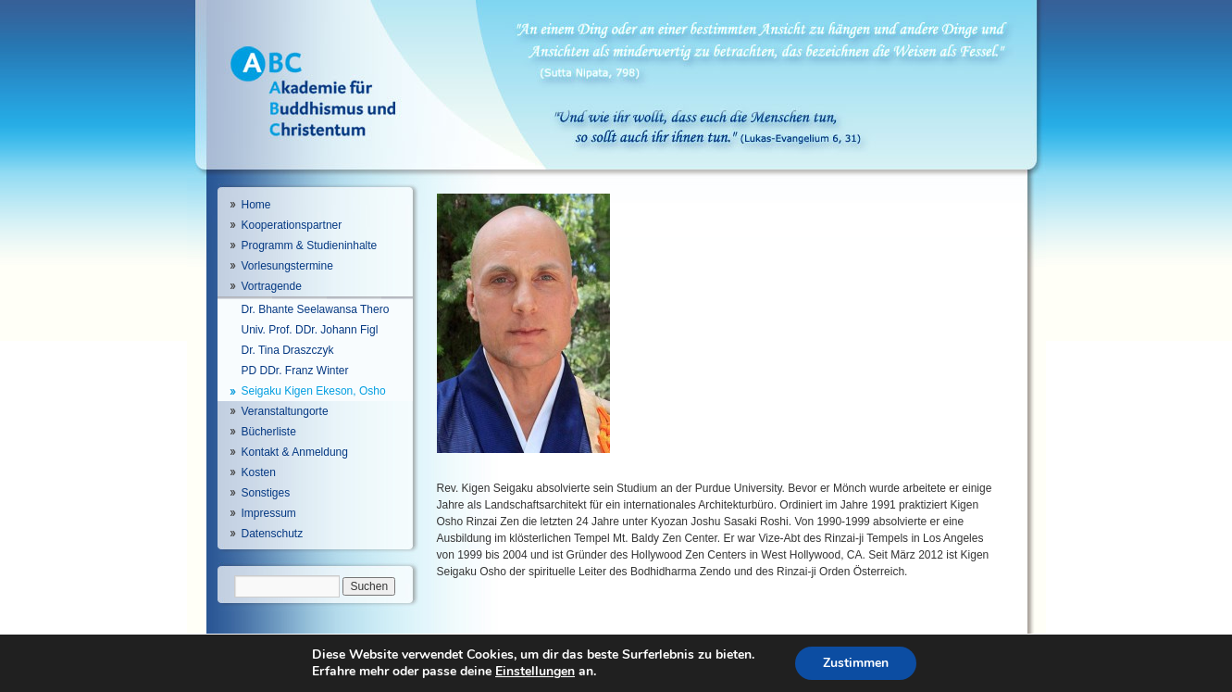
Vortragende (272, 286)
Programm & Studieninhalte (310, 245)
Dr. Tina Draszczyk (288, 350)
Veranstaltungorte (285, 411)
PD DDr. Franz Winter (295, 370)
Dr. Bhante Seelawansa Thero (316, 309)
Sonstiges (266, 492)
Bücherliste (269, 431)
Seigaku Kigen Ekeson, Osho (314, 390)
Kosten (259, 472)
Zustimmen (856, 663)
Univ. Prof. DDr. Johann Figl (310, 329)
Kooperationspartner (292, 225)
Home (256, 204)
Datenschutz (273, 533)
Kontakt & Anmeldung (295, 452)
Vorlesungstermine (287, 265)
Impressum (269, 513)
